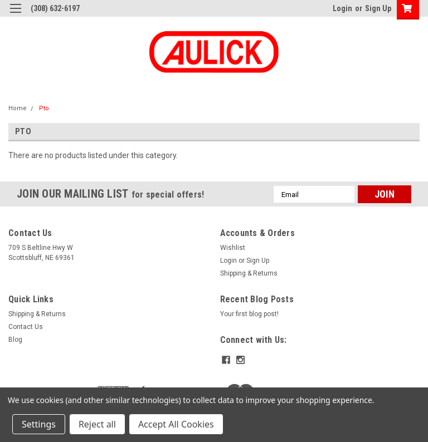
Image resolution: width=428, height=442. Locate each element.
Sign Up (378, 8)
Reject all (97, 424)
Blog (15, 339)
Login (342, 8)
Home (17, 108)
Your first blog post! (249, 314)
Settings (39, 424)
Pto (44, 108)
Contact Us (25, 327)
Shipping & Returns (249, 273)
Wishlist (232, 248)
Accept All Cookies (176, 424)
